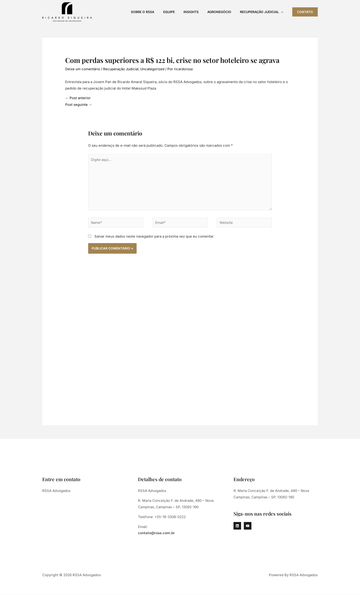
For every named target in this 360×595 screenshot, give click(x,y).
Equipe (175, 12)
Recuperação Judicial (121, 69)
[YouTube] (247, 526)
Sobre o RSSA (151, 12)
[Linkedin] (237, 526)
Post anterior (78, 98)
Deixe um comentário (82, 69)
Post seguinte (78, 104)
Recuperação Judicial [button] (262, 12)
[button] (282, 12)
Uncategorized (153, 69)
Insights (195, 12)
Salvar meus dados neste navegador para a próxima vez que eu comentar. (154, 236)
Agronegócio (222, 12)
